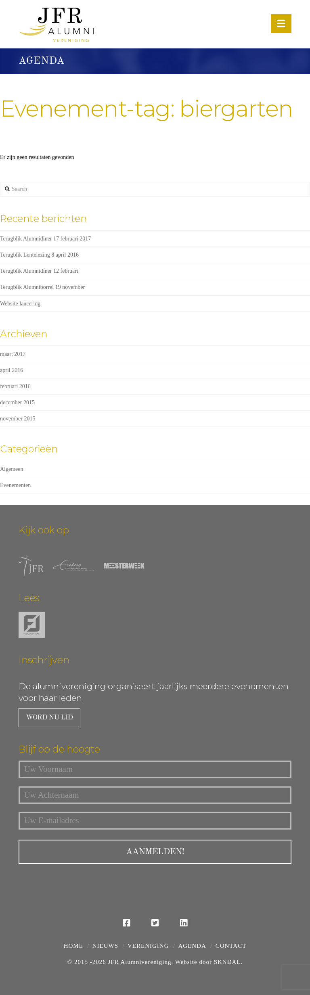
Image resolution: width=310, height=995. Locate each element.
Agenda (192, 945)
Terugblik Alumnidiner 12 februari (39, 271)
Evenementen (15, 485)
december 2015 (17, 402)
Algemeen (11, 469)
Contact (231, 945)
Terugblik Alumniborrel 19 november (42, 287)
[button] (281, 23)
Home (73, 945)
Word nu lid (49, 717)
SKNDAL (227, 961)
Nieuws (105, 945)
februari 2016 (15, 386)
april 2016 (11, 370)
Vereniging (148, 945)
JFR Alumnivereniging (139, 961)
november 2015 (17, 419)
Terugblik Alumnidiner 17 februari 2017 (45, 239)
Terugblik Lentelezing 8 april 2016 (39, 255)
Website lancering (20, 304)
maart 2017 (12, 354)
